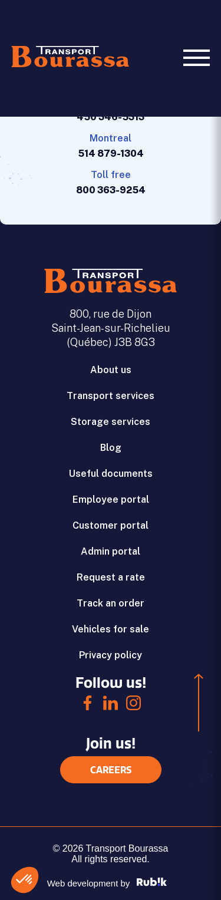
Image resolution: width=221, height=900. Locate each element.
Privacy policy (110, 655)
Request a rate (111, 577)
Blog (110, 447)
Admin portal (110, 551)
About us (110, 369)
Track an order (110, 603)
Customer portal (110, 525)
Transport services (110, 395)
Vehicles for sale (110, 629)
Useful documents (111, 473)
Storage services (110, 421)
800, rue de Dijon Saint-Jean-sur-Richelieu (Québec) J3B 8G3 (110, 328)
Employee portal (110, 499)
